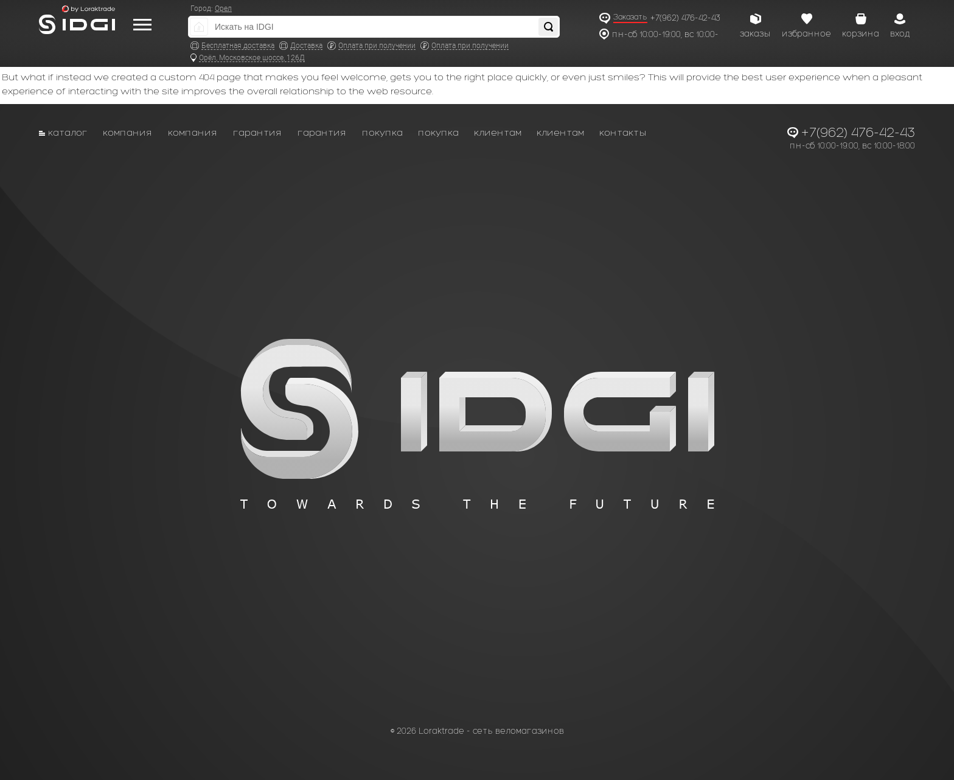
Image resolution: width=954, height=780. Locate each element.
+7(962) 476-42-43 (685, 18)
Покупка (382, 132)
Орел (223, 8)
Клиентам (497, 132)
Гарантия (257, 132)
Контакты (623, 132)
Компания (128, 132)
